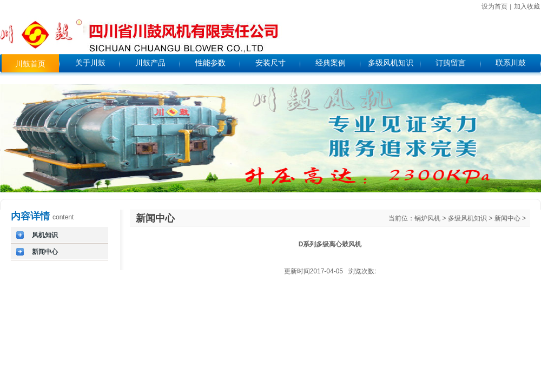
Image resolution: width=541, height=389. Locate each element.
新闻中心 (507, 218)
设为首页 (494, 6)
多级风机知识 (467, 218)
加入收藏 (527, 6)
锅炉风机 (427, 218)
